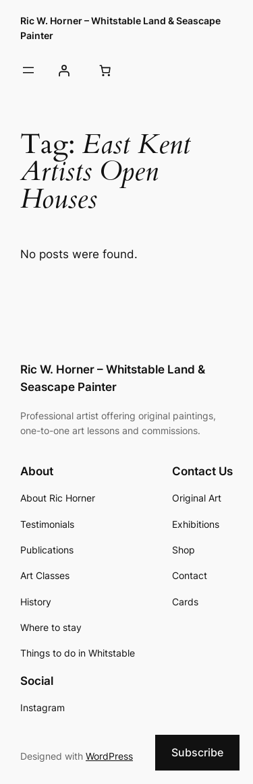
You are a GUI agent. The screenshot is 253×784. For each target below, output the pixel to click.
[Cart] (104, 71)
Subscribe (197, 752)
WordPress (109, 756)
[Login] (63, 71)
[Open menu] (28, 70)
